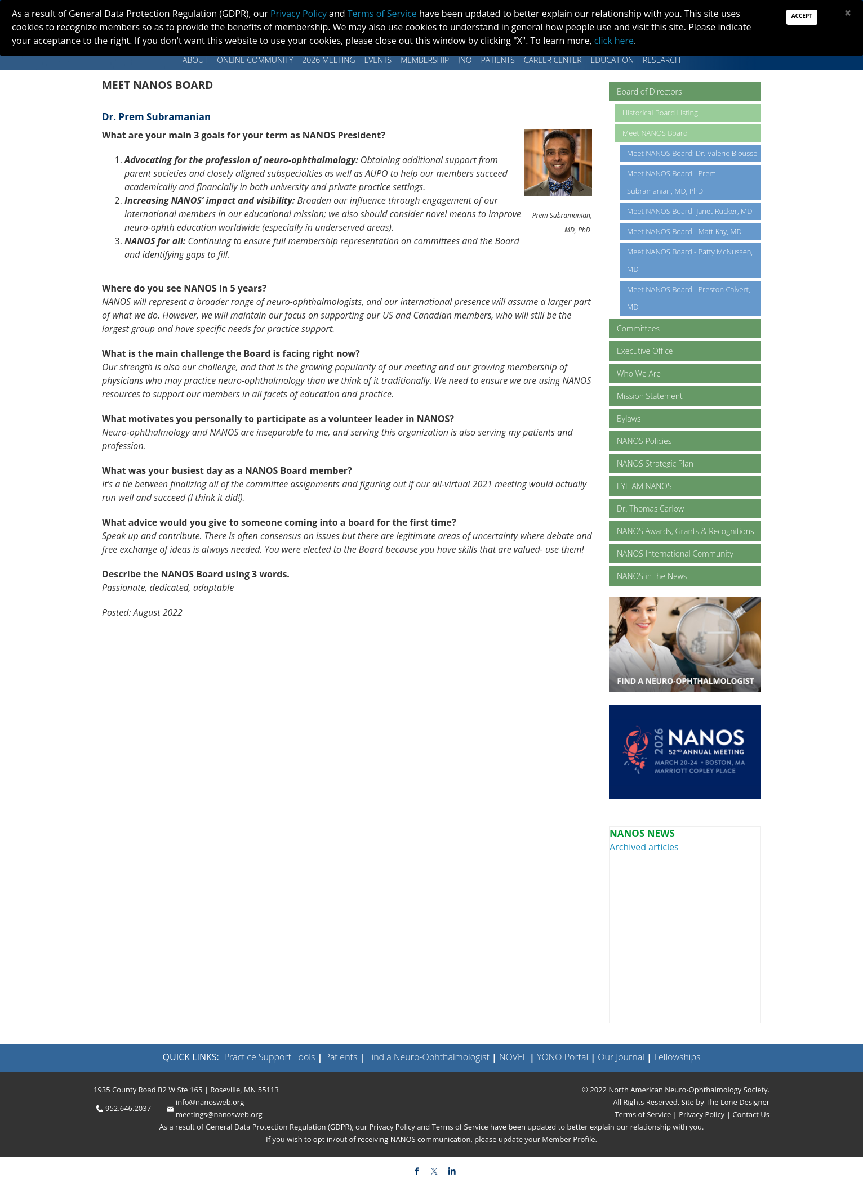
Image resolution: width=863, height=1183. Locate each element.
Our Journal (619, 1057)
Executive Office (645, 351)
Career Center (553, 60)
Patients (498, 60)
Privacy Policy (701, 1114)
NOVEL (513, 1057)
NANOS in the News (652, 576)
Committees (638, 328)
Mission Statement (650, 396)
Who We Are (639, 373)
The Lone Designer (737, 1102)
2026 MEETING (328, 60)
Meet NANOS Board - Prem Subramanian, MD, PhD (671, 182)
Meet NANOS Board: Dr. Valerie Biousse (692, 153)
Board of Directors (649, 91)
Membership (425, 60)
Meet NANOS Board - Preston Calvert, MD (688, 298)
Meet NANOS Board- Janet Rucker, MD (689, 211)
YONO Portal (562, 1057)
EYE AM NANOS (644, 486)
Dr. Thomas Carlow (650, 508)
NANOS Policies (644, 441)
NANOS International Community (675, 553)
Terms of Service (644, 1114)
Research (661, 60)
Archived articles (644, 847)
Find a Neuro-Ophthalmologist (428, 1057)
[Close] (847, 12)
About (195, 60)
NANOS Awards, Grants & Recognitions (685, 531)
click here (614, 40)
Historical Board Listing (660, 112)
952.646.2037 (128, 1108)
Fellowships (677, 1057)
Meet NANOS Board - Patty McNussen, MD (690, 260)
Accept (801, 16)
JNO (464, 60)
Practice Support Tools (269, 1057)
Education (612, 60)
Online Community (255, 60)
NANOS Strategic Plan (655, 463)
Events (378, 60)
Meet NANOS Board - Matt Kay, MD (684, 231)
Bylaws (628, 418)
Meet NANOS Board (655, 133)
